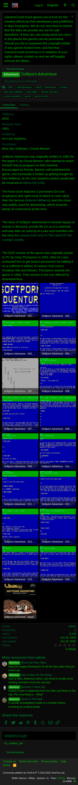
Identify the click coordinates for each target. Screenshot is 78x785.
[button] (6, 5)
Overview (8, 105)
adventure (50, 87)
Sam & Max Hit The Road (29, 674)
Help (63, 761)
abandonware (24, 87)
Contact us (9, 761)
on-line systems (12, 96)
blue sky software (13, 91)
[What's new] (65, 5)
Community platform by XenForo (34, 772)
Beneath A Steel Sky (26, 686)
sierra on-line (42, 96)
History (24, 105)
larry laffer (31, 91)
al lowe (63, 87)
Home (6, 765)
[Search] (73, 5)
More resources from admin (23, 658)
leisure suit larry (50, 91)
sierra (28, 96)
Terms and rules (28, 761)
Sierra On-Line (33, 182)
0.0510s (61, 778)
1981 (10, 87)
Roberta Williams (37, 200)
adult (38, 87)
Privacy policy (49, 761)
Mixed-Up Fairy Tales (27, 662)
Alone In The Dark (25, 699)
